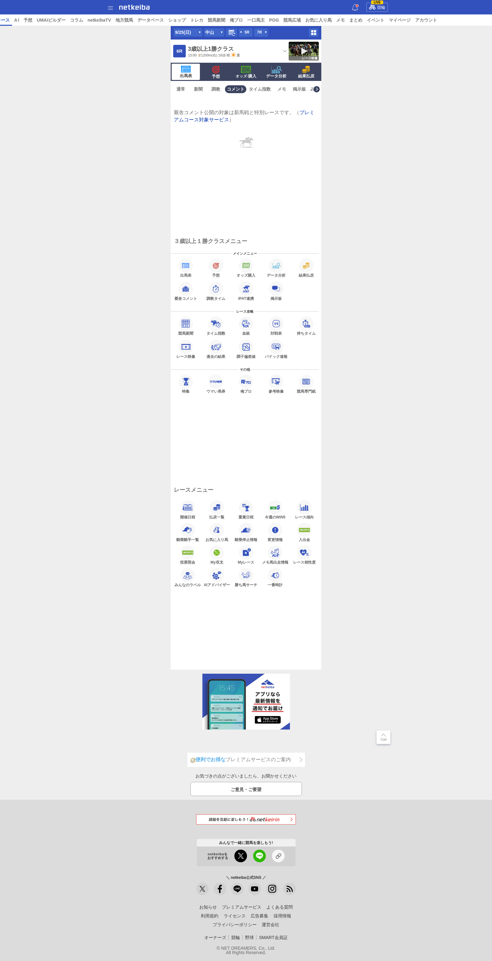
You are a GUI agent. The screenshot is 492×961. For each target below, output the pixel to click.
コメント (235, 89)
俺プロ (284, 20)
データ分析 (276, 72)
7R (259, 32)
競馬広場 (340, 20)
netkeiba (134, 7)
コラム (124, 20)
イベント (423, 20)
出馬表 (186, 72)
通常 (180, 89)
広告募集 (259, 915)
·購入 (246, 72)
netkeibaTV (147, 20)
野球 (249, 937)
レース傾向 (304, 509)
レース (51, 20)
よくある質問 (279, 907)
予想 (76, 20)
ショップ (225, 20)
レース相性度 (304, 554)
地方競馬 (172, 20)
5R (246, 32)
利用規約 (209, 915)
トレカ (244, 20)
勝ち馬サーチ (246, 577)
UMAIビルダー (99, 20)
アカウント (474, 20)
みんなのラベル (187, 577)
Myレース (246, 554)
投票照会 (187, 554)
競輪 (377, 6)
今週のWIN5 (275, 509)
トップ (12, 20)
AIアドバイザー (217, 577)
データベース (198, 20)
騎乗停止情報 (246, 532)
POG (322, 20)
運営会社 (270, 924)
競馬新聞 (264, 20)
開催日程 (187, 509)
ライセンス (235, 915)
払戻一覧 (216, 509)
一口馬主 (304, 20)
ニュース (31, 20)
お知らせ (208, 907)
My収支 (217, 554)
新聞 (198, 89)
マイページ (448, 20)
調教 (215, 89)
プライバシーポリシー (235, 924)
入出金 (304, 532)
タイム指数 (260, 89)
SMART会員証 (273, 937)
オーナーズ (215, 937)
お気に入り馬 (366, 20)
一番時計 (275, 577)
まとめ (403, 20)
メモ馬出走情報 (275, 554)
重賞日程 (246, 509)
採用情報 (282, 915)
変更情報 (275, 532)
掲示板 (299, 89)
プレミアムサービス (241, 907)
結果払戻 (306, 72)
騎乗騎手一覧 (187, 532)
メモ (388, 20)
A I (64, 20)
